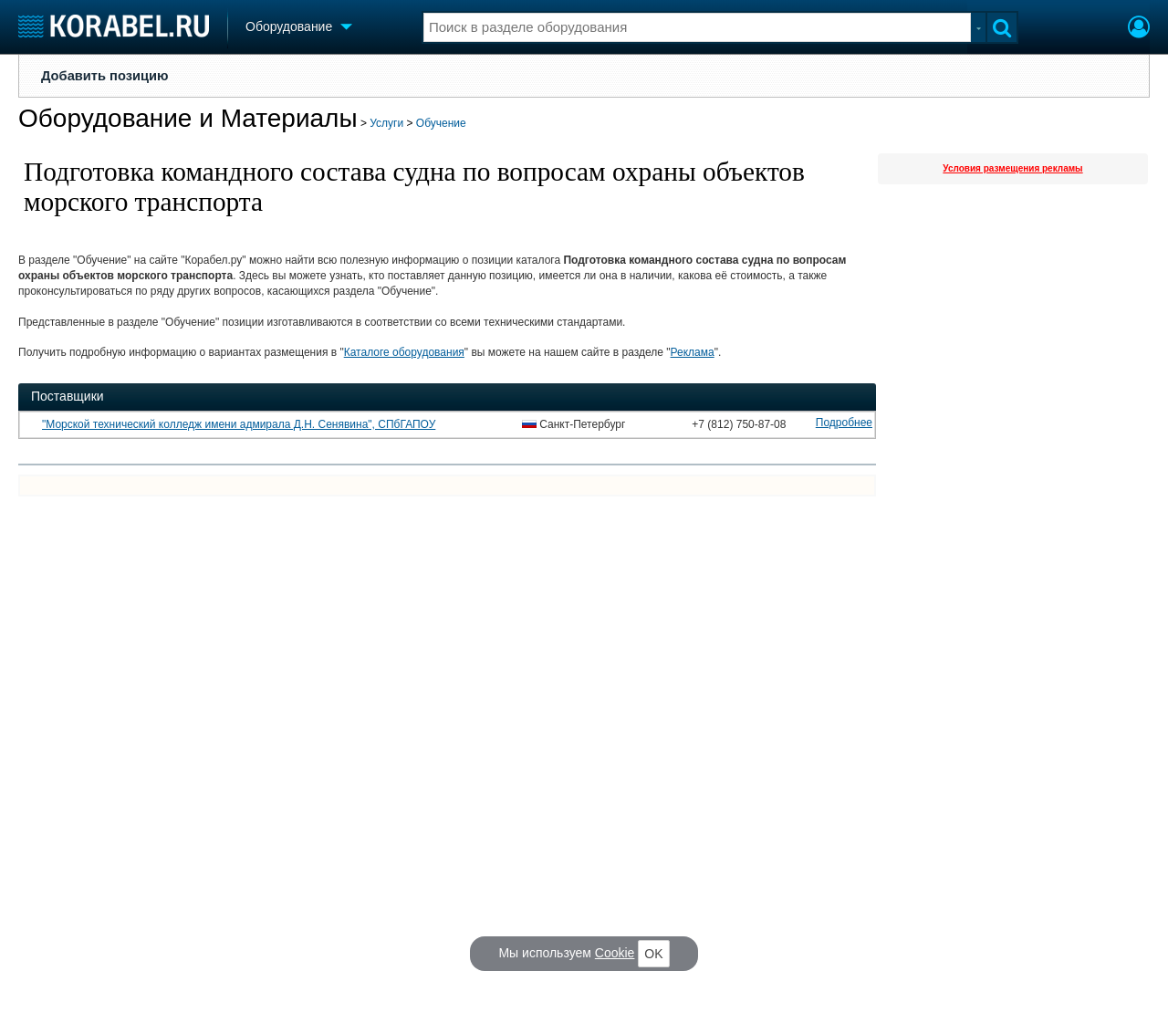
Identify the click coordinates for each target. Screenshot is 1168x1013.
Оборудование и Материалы (188, 118)
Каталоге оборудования (404, 352)
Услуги (386, 123)
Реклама (692, 352)
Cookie (615, 952)
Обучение (441, 123)
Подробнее (844, 422)
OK (653, 953)
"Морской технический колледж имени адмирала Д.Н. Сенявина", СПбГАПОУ (238, 424)
